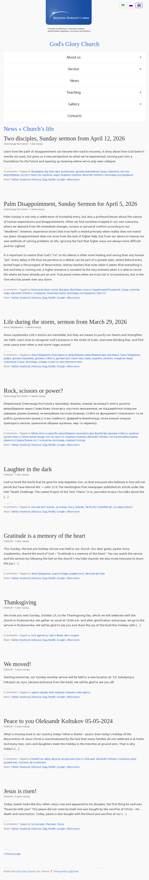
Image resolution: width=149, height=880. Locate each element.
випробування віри (95, 355)
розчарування (125, 175)
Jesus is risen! (20, 791)
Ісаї (47, 436)
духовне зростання (66, 358)
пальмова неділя (56, 293)
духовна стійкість (45, 358)
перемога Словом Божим (18, 440)
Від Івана (64, 289)
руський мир (10, 762)
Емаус (104, 171)
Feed (73, 871)
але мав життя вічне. (43, 507)
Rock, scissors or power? (33, 391)
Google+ (61, 179)
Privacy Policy (60, 871)
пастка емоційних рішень (124, 436)
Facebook (25, 179)
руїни (133, 759)
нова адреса (83, 692)
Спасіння (23, 762)
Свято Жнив (55, 635)
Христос (101, 293)
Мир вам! (90, 759)
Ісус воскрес (38, 824)
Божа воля (37, 289)
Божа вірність (59, 355)
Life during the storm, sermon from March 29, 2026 (65, 322)
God (33, 635)
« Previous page (12, 854)
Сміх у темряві (75, 507)
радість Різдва (60, 573)
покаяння (123, 759)
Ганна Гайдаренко (130, 355)
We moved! (17, 664)
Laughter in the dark (28, 469)
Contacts (74, 116)
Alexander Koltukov (92, 175)
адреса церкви (39, 692)
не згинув (61, 507)
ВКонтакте (73, 179)
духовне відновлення (87, 171)
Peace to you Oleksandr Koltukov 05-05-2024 (58, 721)
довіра (7, 358)
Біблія (34, 433)
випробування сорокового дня (76, 433)
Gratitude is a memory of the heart (44, 536)
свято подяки (71, 635)
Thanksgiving (20, 602)
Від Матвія (101, 433)
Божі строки (51, 289)
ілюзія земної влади (33, 436)
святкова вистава (95, 573)
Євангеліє (113, 171)
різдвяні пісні (76, 573)
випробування (76, 355)
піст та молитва (42, 440)
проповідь (110, 175)
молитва (134, 289)
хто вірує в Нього (123, 507)
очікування (39, 293)
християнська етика (71, 361)
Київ (51, 692)
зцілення (47, 175)
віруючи (56, 759)
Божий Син (37, 759)
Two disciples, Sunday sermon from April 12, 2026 (64, 138)
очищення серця (123, 358)
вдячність (42, 635)
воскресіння (67, 171)
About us (74, 57)
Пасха (60, 824)
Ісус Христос (57, 436)
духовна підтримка (23, 358)
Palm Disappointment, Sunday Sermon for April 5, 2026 (70, 204)
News (74, 81)
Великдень (37, 171)
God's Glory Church (74, 43)
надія (56, 175)
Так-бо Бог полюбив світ (98, 507)
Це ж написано (38, 762)
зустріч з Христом (31, 175)
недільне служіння (71, 175)
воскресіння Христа (73, 759)
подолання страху (14, 361)
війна (47, 759)
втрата (87, 289)
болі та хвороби (48, 433)
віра (57, 171)
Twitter (15, 179)
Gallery (73, 104)
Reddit (52, 179)
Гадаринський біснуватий (106, 289)
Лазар (125, 289)
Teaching (73, 92)
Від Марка (76, 289)
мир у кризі (85, 358)
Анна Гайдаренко (41, 355)
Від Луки (49, 171)
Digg (44, 179)
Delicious (36, 179)
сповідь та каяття (48, 361)
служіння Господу (75, 440)
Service (73, 69)
